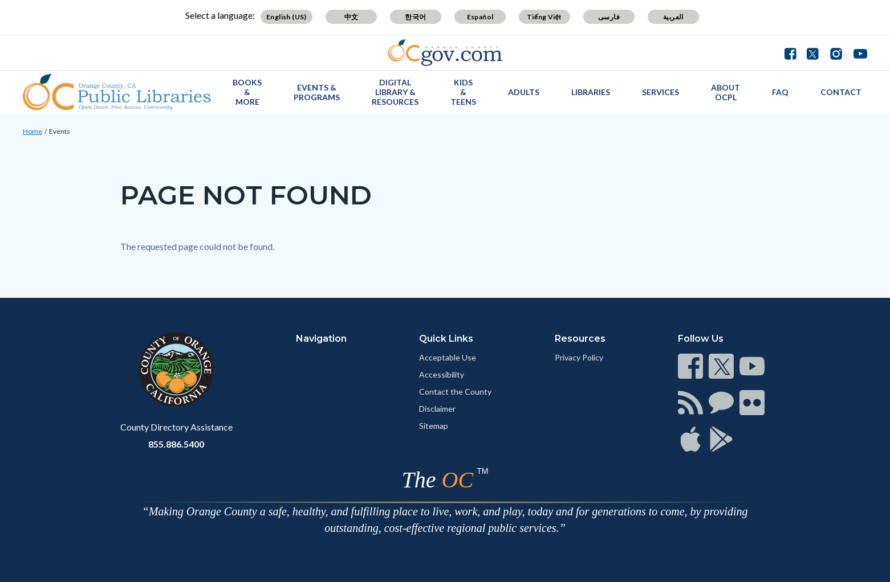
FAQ (780, 92)
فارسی (609, 17)
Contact (840, 92)
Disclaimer (437, 408)
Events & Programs (317, 92)
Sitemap (433, 426)
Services (660, 92)
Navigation (321, 338)
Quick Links (446, 338)
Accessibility (441, 374)
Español (480, 17)
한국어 (415, 17)
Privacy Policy (579, 357)
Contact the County (455, 391)
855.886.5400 (176, 443)
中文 (351, 17)
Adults (523, 92)
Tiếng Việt (544, 17)
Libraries (590, 92)
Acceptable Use (447, 357)
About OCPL (725, 92)
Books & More (247, 91)
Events (59, 131)
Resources (580, 338)
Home (32, 131)
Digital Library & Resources (395, 91)
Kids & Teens (463, 91)
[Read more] (445, 52)
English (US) (286, 17)
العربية (673, 17)
